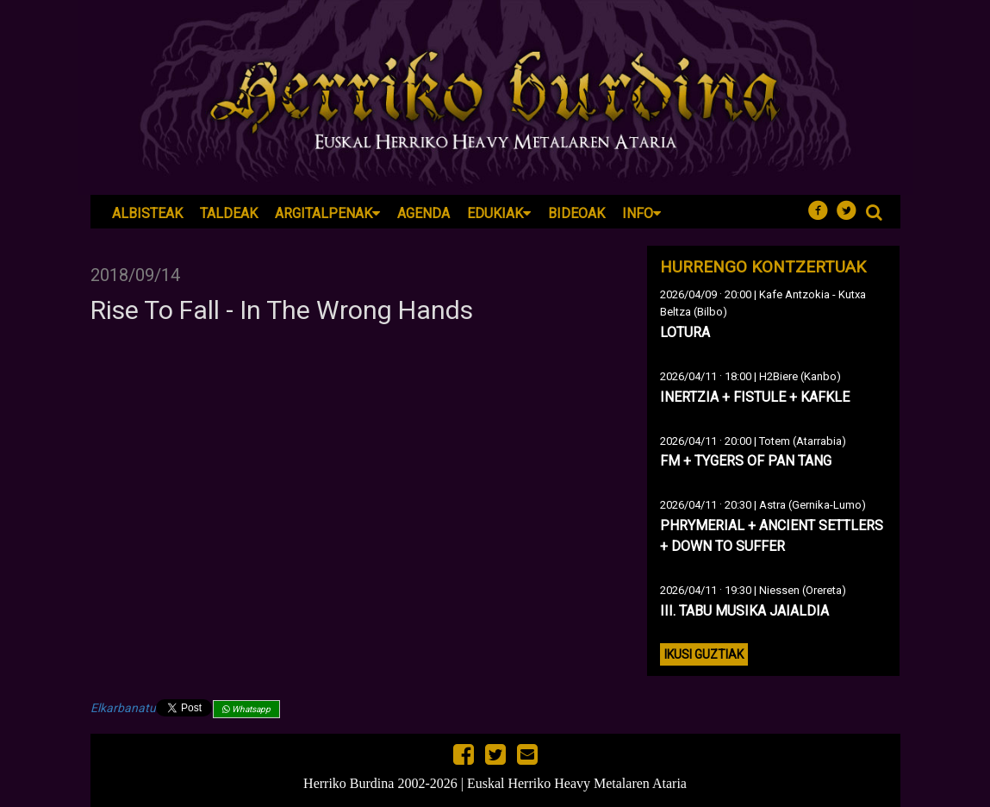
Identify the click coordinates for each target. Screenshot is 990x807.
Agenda (423, 213)
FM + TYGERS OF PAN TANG (745, 461)
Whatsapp (246, 709)
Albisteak (147, 213)
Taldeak (229, 213)
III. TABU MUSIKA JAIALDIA (744, 611)
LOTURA (685, 332)
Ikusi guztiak (704, 654)
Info (641, 213)
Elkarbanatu (123, 708)
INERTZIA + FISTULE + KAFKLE (755, 397)
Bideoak (576, 213)
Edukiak (499, 213)
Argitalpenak (327, 213)
